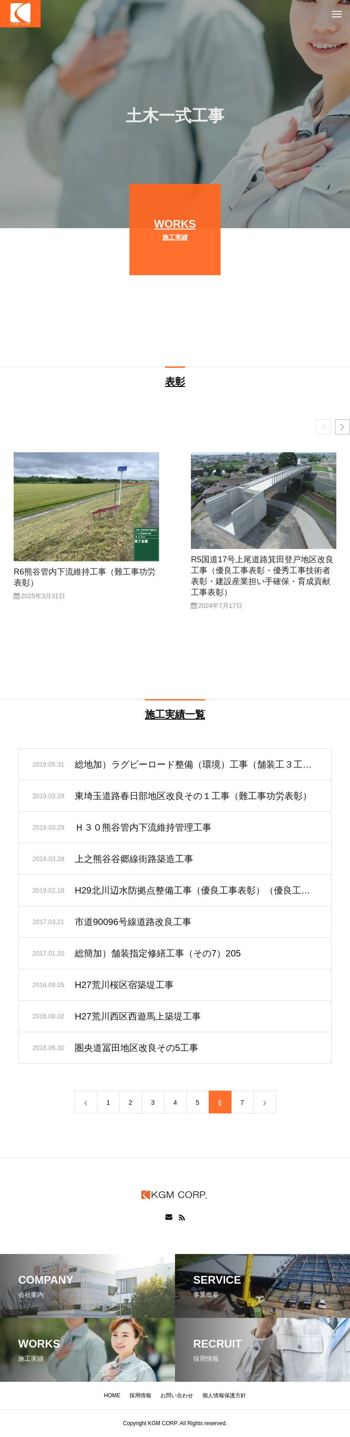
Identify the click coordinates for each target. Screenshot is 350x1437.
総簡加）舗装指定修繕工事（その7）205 (158, 955)
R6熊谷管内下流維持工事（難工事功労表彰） (84, 579)
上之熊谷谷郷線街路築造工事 (134, 861)
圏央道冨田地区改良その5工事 (136, 1050)
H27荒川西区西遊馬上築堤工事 (138, 1018)
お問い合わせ (176, 1395)
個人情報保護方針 (224, 1395)
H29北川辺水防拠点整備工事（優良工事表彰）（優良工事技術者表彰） (196, 892)
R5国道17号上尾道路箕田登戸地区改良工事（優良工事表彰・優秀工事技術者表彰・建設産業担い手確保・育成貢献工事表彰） (262, 578)
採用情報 (140, 1395)
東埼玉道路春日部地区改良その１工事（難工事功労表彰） (193, 798)
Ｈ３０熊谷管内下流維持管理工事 (143, 829)
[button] (342, 428)
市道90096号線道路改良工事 (133, 924)
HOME (112, 1395)
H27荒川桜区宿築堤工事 (124, 987)
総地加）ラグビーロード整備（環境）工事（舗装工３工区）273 (196, 766)
